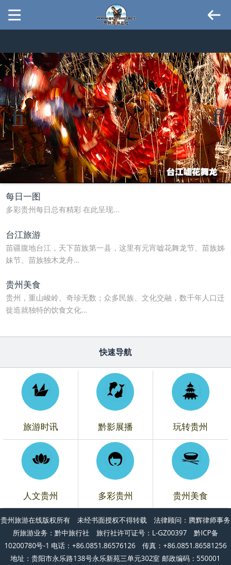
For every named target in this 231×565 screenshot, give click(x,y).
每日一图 (23, 196)
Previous (17, 128)
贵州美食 (23, 284)
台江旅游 (23, 234)
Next (217, 128)
